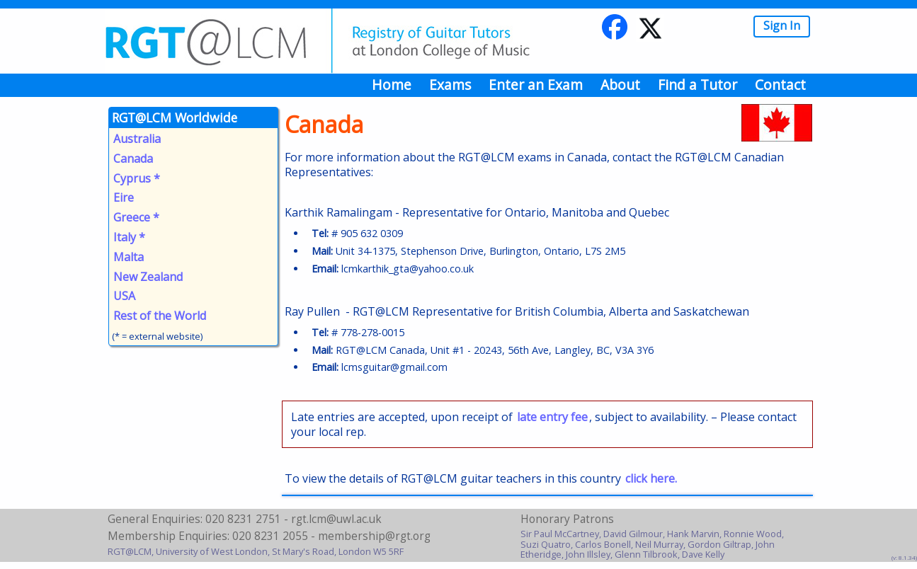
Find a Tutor (697, 84)
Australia (137, 138)
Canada (133, 158)
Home (391, 84)
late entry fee (552, 417)
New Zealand (148, 276)
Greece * (136, 217)
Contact (780, 84)
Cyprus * (136, 178)
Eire (123, 197)
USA (124, 296)
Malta (128, 257)
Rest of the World (159, 315)
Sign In (781, 25)
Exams (450, 84)
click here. (651, 478)
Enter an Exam (536, 84)
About (620, 84)
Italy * (129, 237)
